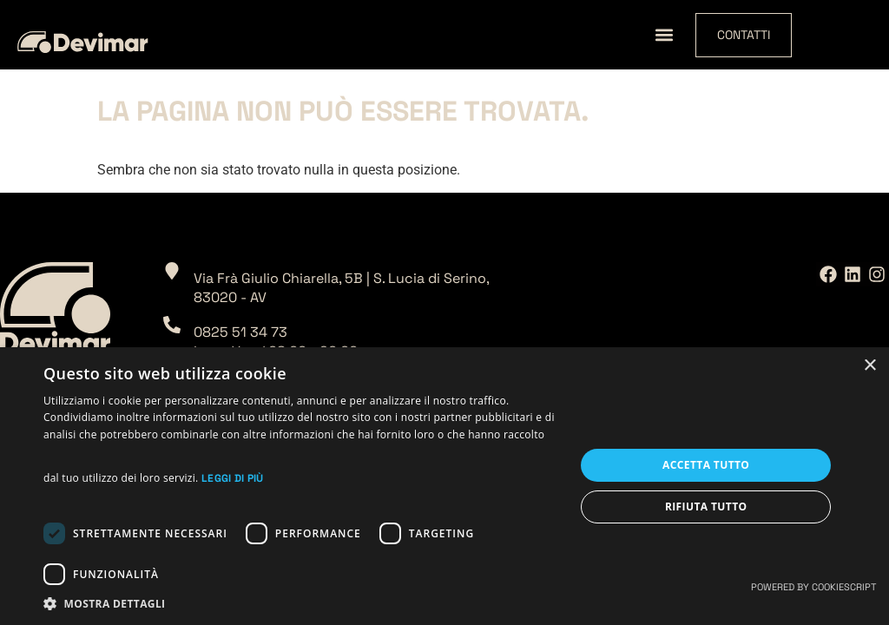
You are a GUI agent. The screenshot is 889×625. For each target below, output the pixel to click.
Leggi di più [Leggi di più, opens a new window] (232, 478)
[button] (663, 35)
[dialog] (444, 486)
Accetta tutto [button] (705, 464)
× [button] (869, 365)
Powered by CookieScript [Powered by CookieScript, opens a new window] (813, 587)
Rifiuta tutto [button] (706, 506)
